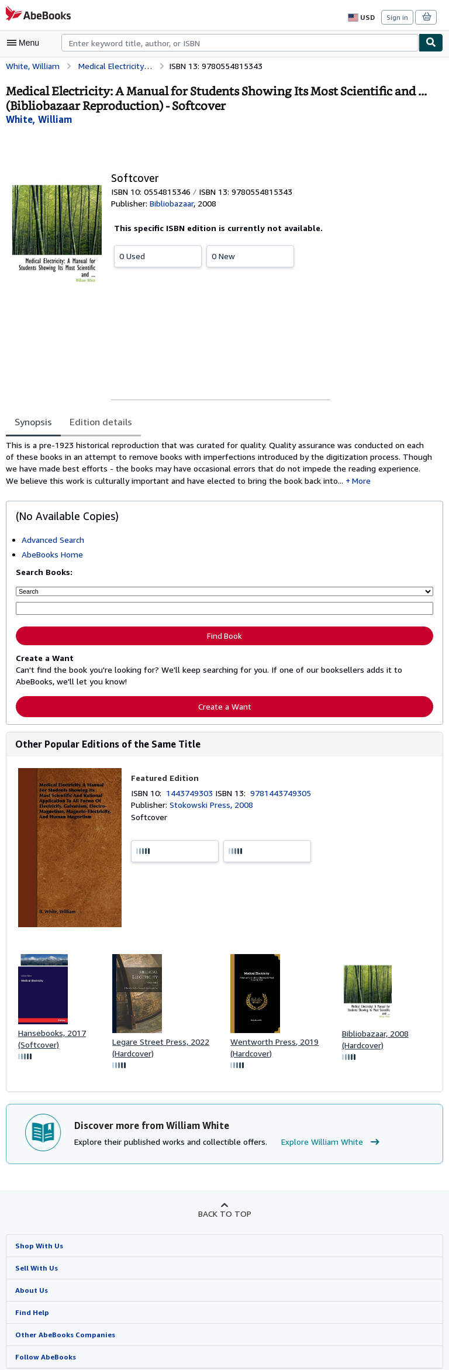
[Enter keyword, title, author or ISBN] (224, 609)
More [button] (290, 482)
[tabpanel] (220, 463)
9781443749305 (282, 793)
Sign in (397, 17)
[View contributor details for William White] (37, 119)
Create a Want (224, 705)
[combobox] (240, 42)
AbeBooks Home (52, 555)
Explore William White (323, 1143)
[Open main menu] (26, 42)
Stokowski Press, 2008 (211, 805)
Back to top (224, 1215)
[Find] (431, 42)
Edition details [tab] (99, 421)
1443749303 (192, 793)
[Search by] (224, 592)
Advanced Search (54, 541)
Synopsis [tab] (34, 421)
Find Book (224, 636)
